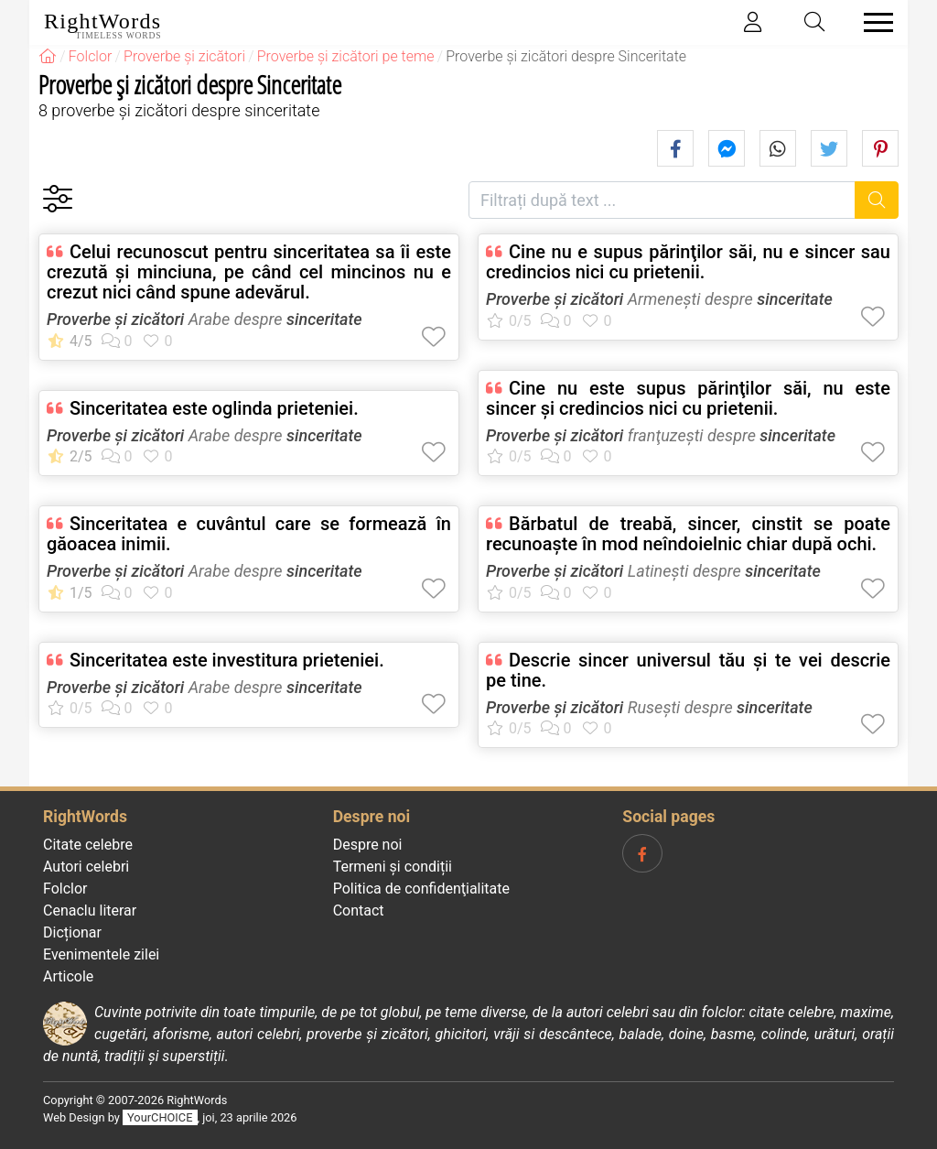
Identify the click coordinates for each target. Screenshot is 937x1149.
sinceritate (324, 319)
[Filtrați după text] (662, 200)
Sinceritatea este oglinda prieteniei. (214, 408)
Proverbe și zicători (115, 319)
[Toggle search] (815, 22)
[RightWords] (47, 56)
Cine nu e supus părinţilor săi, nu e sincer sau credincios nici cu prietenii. (688, 262)
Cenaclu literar (89, 910)
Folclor (65, 888)
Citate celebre (88, 844)
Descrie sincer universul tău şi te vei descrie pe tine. (688, 670)
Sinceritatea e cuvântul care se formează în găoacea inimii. (249, 534)
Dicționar (72, 932)
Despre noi (368, 844)
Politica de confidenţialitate (421, 888)
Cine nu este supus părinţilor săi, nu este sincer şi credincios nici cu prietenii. (688, 398)
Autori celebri (86, 866)
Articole (68, 976)
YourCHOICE (159, 1117)
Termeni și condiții (392, 866)
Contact (358, 910)
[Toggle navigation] (873, 22)
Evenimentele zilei (101, 954)
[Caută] (877, 200)
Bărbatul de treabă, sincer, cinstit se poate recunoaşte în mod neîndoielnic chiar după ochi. (688, 534)
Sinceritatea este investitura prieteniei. (227, 660)
